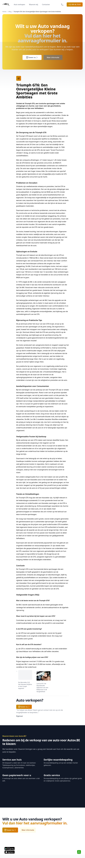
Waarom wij (33, 4)
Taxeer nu (32, 57)
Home (4, 11)
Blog (9, 11)
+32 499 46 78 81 (74, 4)
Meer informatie (53, 57)
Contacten (46, 4)
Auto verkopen (19, 4)
